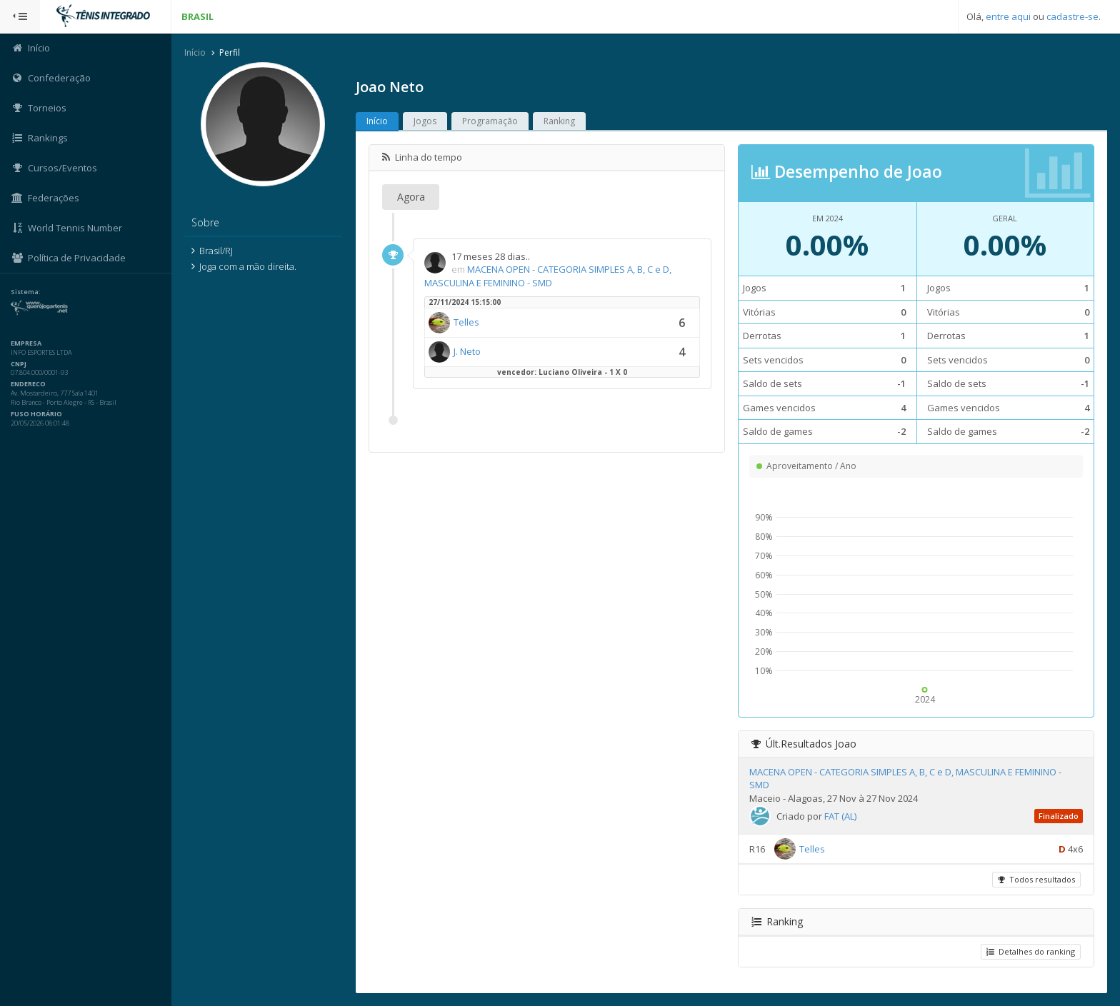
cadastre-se (1072, 16)
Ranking (559, 121)
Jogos (425, 121)
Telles (466, 322)
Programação (490, 121)
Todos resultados (1036, 879)
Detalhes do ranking (1030, 951)
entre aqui (1008, 16)
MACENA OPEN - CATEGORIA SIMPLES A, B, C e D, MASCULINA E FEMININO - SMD (547, 276)
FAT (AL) (840, 816)
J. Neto (467, 351)
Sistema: (26, 292)
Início (195, 52)
